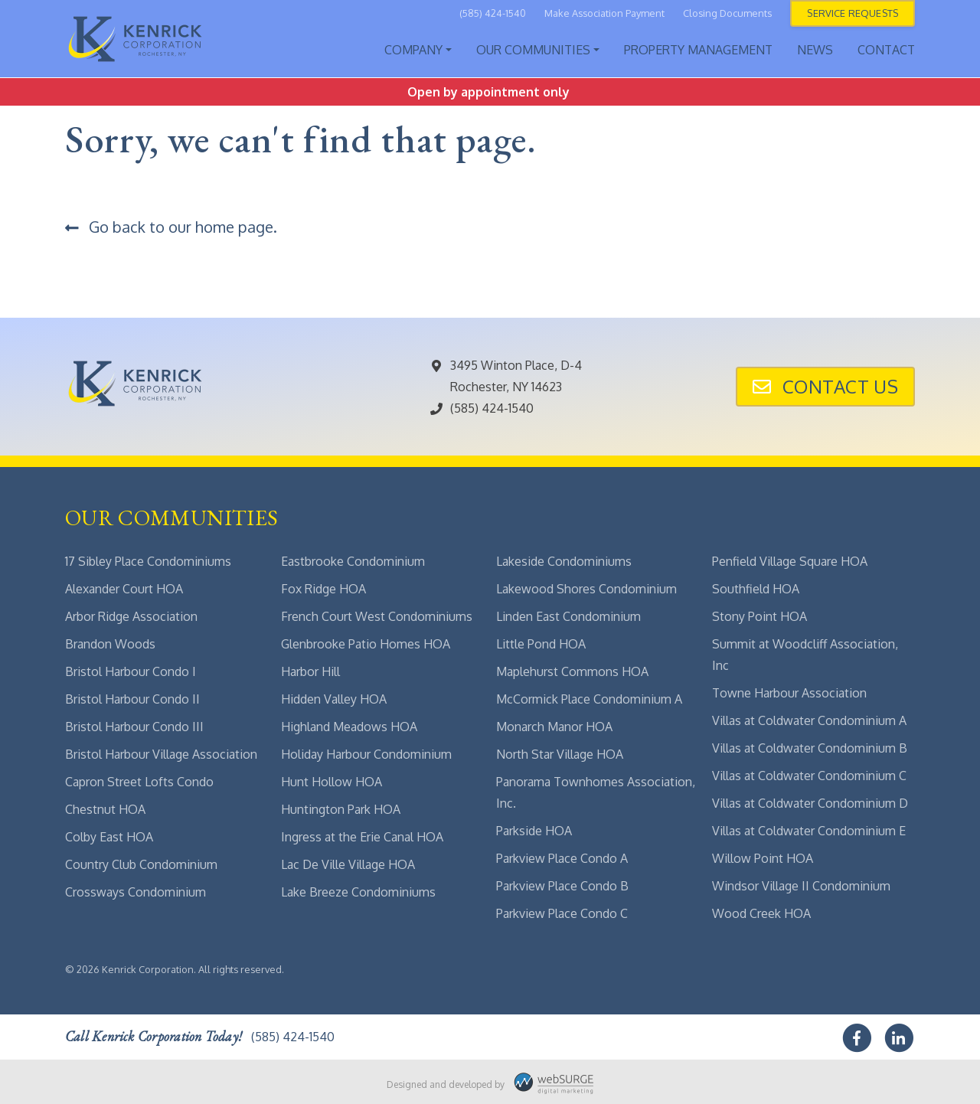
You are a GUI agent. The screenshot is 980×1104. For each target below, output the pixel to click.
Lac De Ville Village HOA (348, 864)
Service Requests (852, 13)
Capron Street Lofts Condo (139, 781)
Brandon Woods (110, 644)
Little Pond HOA (541, 644)
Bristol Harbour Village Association (161, 754)
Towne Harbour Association (789, 693)
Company (413, 49)
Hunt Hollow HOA (331, 781)
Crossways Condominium (135, 892)
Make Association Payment (604, 13)
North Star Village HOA (559, 754)
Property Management (698, 49)
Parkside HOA (534, 830)
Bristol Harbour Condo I (130, 671)
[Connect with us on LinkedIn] (900, 1035)
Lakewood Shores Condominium (586, 588)
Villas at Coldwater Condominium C (809, 775)
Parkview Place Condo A (562, 858)
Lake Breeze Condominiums (358, 892)
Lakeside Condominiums (564, 561)
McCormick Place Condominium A (589, 699)
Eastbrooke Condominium (353, 561)
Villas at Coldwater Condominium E (809, 830)
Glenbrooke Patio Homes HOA (365, 644)
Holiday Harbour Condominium (366, 754)
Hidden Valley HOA (334, 699)
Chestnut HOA (105, 809)
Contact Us (825, 386)
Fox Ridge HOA (323, 588)
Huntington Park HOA (340, 809)
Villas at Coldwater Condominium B (809, 748)
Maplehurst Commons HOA (572, 671)
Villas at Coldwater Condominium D (810, 803)
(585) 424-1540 (492, 13)
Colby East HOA (109, 836)
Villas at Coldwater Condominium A (809, 720)
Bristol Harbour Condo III (134, 726)
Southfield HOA (755, 588)
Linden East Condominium (568, 616)
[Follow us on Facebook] (858, 1035)
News (815, 49)
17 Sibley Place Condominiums (148, 561)
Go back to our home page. (171, 227)
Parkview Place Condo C (562, 913)
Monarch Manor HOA (554, 726)
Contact (886, 49)
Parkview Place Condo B (562, 885)
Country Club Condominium (141, 864)
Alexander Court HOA (124, 588)
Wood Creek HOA (761, 913)
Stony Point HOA (759, 616)
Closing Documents (727, 13)
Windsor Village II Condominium (801, 885)
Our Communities (533, 49)
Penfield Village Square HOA (789, 561)
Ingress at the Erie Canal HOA (362, 836)
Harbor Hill (310, 671)
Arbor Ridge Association (131, 616)
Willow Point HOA (762, 858)
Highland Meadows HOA (349, 726)
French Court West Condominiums (376, 616)
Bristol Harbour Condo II (132, 699)
